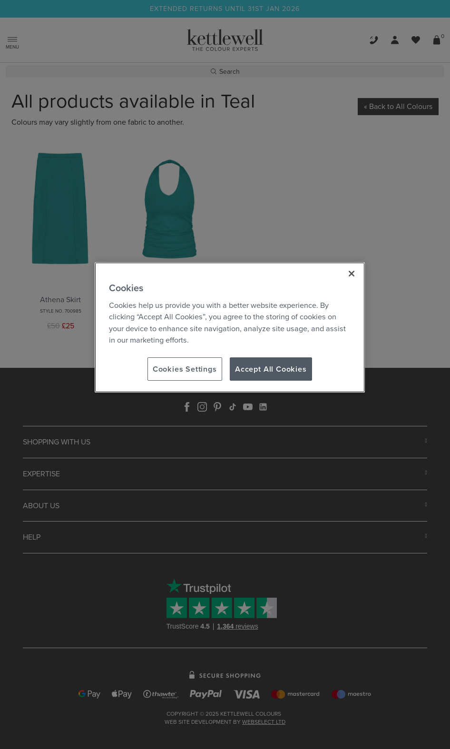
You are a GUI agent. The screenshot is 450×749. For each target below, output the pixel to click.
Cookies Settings (185, 368)
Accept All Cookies (271, 368)
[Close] (351, 273)
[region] (230, 327)
